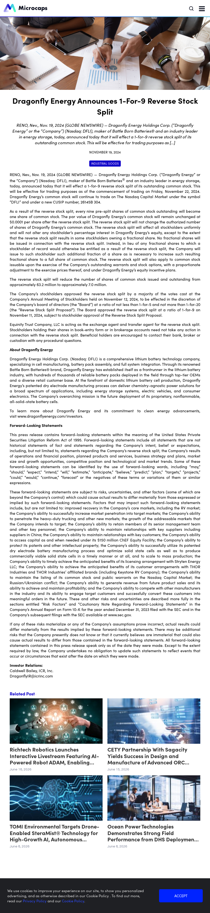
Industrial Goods (105, 163)
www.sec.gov (119, 614)
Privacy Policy (35, 900)
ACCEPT (180, 895)
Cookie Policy (73, 900)
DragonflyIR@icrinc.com (31, 675)
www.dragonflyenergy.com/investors (49, 416)
